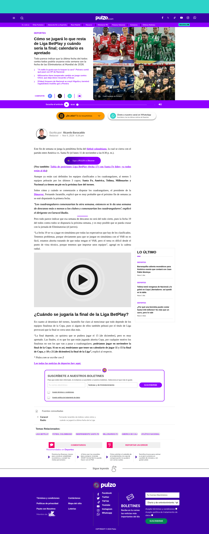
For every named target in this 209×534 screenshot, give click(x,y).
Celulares (134, 25)
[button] (50, 95)
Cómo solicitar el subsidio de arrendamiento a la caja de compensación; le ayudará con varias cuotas (121, 457)
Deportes (40, 33)
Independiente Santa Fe (87, 434)
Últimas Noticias (149, 25)
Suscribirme (156, 521)
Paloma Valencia (118, 25)
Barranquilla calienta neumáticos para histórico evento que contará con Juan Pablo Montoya (154, 269)
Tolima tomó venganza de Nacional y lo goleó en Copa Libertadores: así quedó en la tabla (154, 289)
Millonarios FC (110, 434)
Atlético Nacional (150, 434)
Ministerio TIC (103, 25)
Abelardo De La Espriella (57, 25)
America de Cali (129, 434)
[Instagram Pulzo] (188, 18)
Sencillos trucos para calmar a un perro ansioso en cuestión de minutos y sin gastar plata (150, 457)
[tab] (75, 445)
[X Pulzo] (168, 18)
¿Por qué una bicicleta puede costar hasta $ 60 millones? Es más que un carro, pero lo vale (153, 310)
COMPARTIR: (40, 96)
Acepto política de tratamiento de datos (66, 397)
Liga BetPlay (42, 434)
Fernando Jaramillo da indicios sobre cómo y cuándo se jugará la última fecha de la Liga (77, 419)
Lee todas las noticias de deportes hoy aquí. (57, 363)
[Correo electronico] (66, 385)
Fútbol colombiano (62, 434)
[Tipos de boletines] (124, 385)
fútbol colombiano (97, 148)
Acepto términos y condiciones (63, 392)
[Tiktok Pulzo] (174, 18)
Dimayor (39, 194)
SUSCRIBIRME (150, 385)
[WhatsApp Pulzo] (194, 18)
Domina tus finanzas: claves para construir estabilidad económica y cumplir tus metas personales (62, 457)
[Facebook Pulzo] (162, 18)
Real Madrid (75, 25)
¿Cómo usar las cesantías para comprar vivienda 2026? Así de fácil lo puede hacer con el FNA (91, 457)
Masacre (89, 25)
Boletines (184, 24)
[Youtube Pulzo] (181, 18)
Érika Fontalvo (38, 25)
